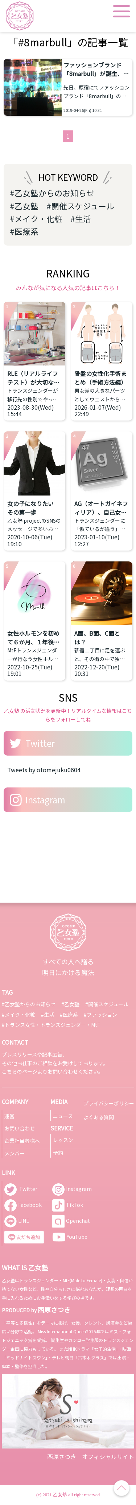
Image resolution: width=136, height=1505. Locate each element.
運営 (9, 1116)
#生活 (80, 218)
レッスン (63, 1140)
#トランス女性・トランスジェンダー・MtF (51, 1024)
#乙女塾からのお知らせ (52, 192)
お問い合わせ (19, 1128)
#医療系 (24, 231)
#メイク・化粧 (36, 218)
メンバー (14, 1153)
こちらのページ (19, 1071)
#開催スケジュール (80, 206)
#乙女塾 (24, 206)
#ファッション (100, 1014)
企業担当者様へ (22, 1140)
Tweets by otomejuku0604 (44, 769)
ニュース (63, 1116)
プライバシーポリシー (108, 1103)
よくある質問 (98, 1117)
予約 (58, 1152)
